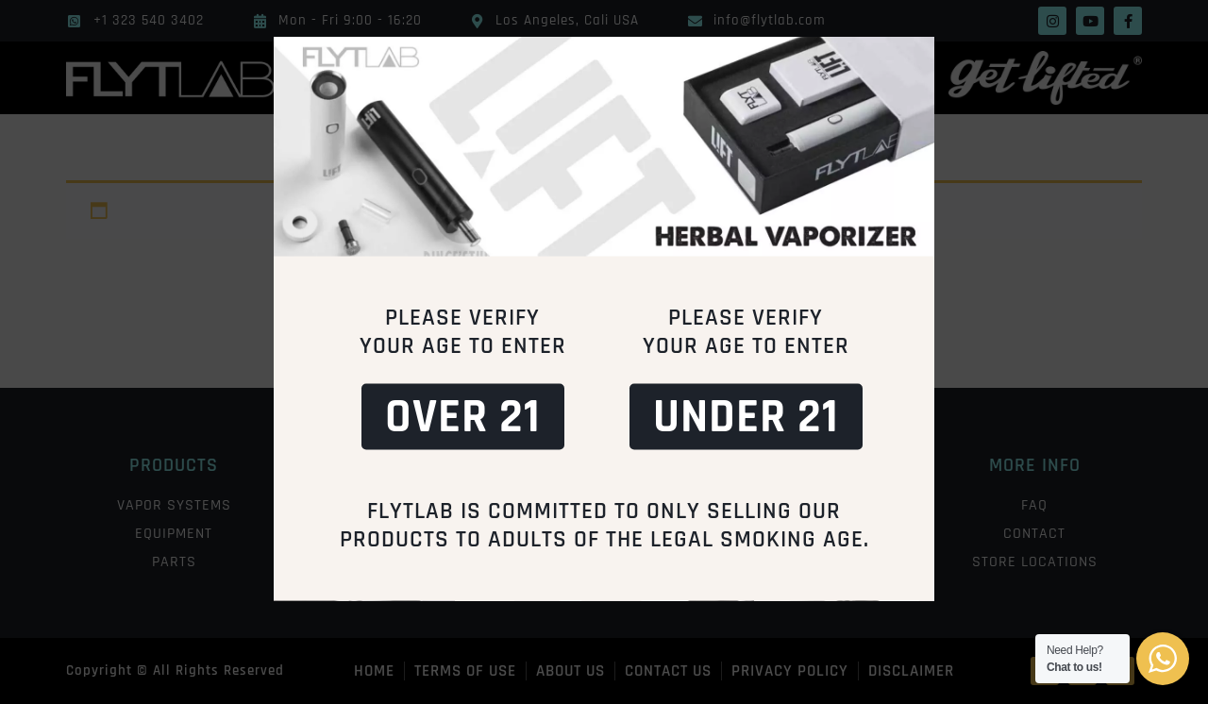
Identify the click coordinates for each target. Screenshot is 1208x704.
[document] (604, 352)
